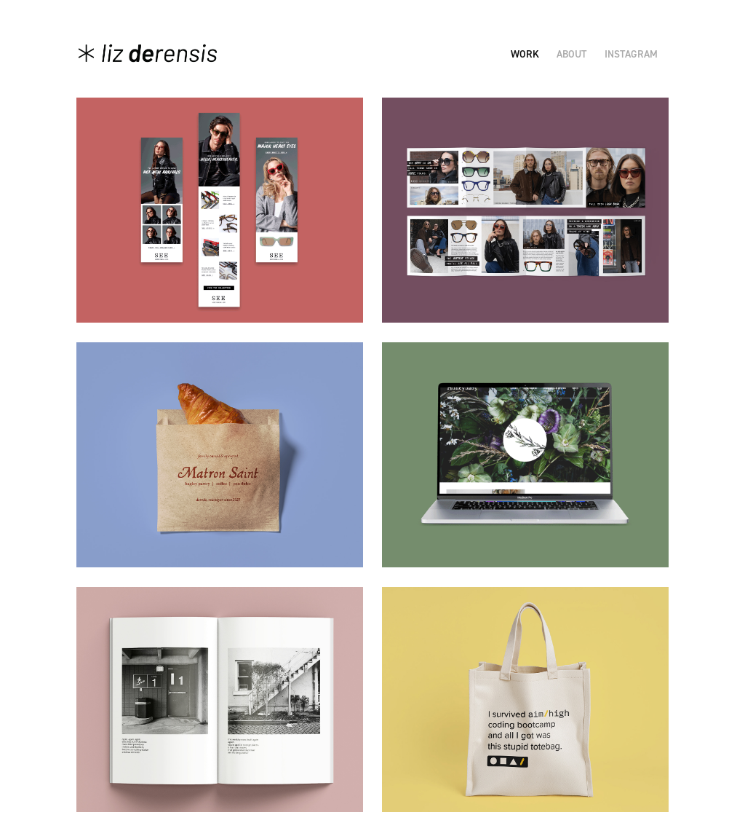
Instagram (631, 53)
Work (525, 53)
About (571, 53)
